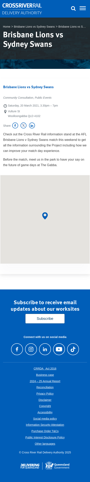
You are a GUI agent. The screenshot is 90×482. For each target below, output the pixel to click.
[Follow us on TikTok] (73, 349)
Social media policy (45, 418)
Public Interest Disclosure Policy (45, 437)
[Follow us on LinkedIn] (45, 349)
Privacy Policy (44, 393)
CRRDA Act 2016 (45, 368)
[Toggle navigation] (83, 9)
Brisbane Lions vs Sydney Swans (34, 26)
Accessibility (45, 412)
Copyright (45, 406)
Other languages (45, 443)
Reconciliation (44, 387)
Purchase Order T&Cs (44, 431)
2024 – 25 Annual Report (45, 381)
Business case (45, 374)
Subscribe (45, 318)
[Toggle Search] (73, 8)
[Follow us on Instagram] (31, 349)
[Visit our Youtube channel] (59, 349)
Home (6, 26)
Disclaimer (44, 400)
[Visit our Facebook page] (16, 349)
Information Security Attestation (45, 424)
